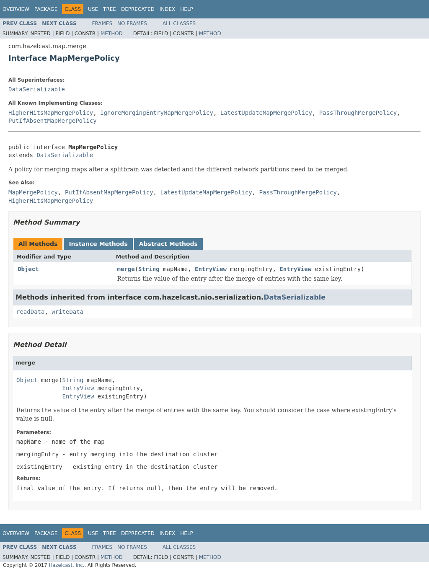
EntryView (211, 269)
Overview (16, 9)
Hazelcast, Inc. (66, 565)
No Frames (132, 23)
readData (30, 311)
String (149, 269)
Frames (102, 23)
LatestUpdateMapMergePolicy (266, 112)
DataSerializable (36, 89)
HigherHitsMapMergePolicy (50, 112)
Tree (109, 9)
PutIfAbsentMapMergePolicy (52, 120)
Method (112, 33)
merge (126, 269)
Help (186, 9)
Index (168, 9)
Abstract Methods (168, 243)
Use (93, 9)
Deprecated (138, 9)
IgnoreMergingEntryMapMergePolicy (156, 112)
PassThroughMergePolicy (358, 112)
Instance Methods (98, 243)
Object (28, 269)
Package (45, 9)
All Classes (179, 23)
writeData (67, 311)
